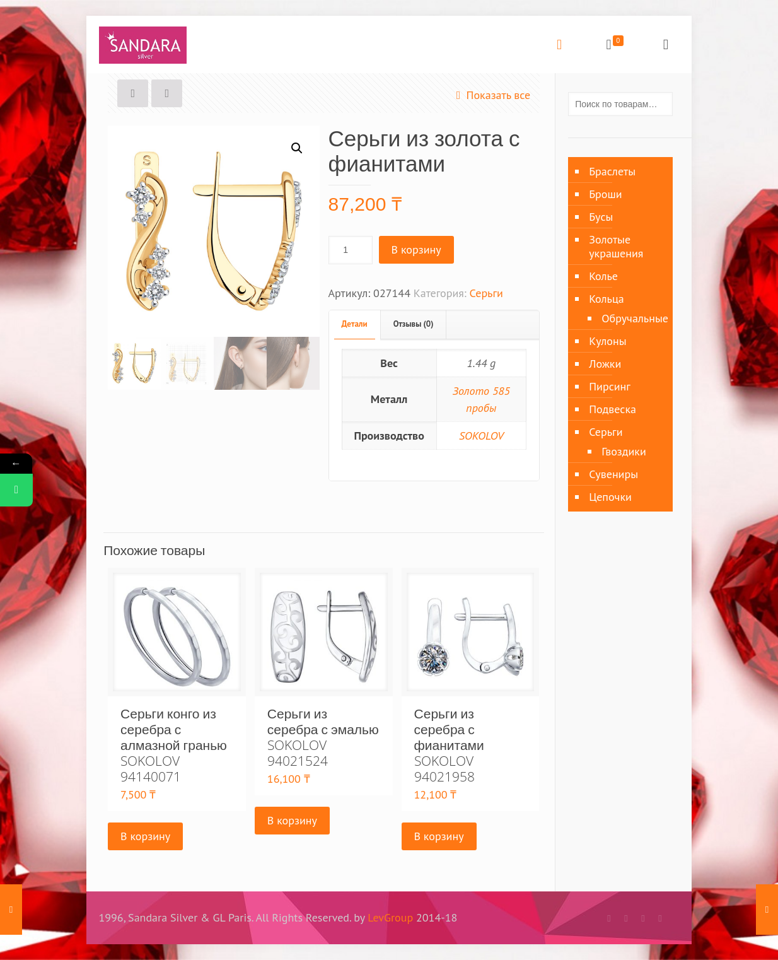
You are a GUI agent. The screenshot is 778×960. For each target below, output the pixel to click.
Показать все (490, 95)
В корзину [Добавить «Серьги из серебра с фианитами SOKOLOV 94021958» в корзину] (439, 836)
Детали (355, 324)
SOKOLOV (481, 435)
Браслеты (612, 171)
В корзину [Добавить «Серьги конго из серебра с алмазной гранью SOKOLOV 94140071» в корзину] (145, 836)
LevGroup (390, 917)
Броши (605, 194)
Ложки (605, 363)
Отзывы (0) (413, 324)
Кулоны (607, 341)
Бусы (601, 216)
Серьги (486, 293)
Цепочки (610, 496)
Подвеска (612, 409)
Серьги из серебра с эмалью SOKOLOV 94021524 (323, 737)
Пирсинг (609, 386)
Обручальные (630, 318)
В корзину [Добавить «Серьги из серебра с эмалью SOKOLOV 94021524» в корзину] (292, 820)
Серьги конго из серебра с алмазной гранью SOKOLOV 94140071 (173, 745)
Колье (603, 276)
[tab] (355, 324)
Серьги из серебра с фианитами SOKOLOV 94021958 (449, 745)
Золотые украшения (616, 246)
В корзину (416, 249)
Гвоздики (623, 451)
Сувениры (613, 474)
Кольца (606, 298)
